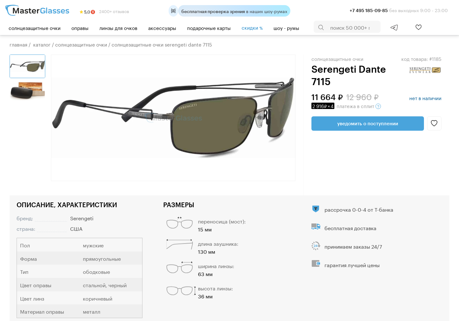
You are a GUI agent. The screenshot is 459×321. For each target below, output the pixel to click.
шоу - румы (286, 27)
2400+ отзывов (104, 11)
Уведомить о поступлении (367, 123)
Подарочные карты (209, 27)
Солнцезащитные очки (35, 27)
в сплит (346, 105)
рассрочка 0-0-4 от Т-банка (358, 209)
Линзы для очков (118, 27)
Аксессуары (162, 27)
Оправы (80, 27)
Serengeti (81, 218)
